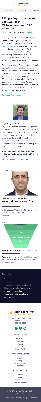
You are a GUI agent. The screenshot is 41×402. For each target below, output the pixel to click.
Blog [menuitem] (20, 361)
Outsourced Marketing (13, 291)
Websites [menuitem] (22, 11)
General (7, 279)
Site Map (33, 398)
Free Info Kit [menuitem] (20, 349)
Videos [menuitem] (20, 344)
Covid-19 (7, 297)
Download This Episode (11, 95)
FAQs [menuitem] (20, 377)
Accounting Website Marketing (16, 294)
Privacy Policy (21, 398)
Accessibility (9, 398)
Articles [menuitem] (20, 358)
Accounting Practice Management (17, 285)
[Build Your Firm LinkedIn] (24, 328)
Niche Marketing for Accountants (17, 288)
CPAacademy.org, (9, 46)
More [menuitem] (36, 10)
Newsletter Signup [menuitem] (20, 363)
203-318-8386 (20, 323)
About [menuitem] (20, 347)
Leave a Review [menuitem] (20, 382)
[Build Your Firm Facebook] (16, 328)
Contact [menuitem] (20, 375)
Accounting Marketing (12, 282)
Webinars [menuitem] (20, 366)
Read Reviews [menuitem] (20, 380)
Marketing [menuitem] (8, 11)
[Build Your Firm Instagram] (20, 328)
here (25, 160)
